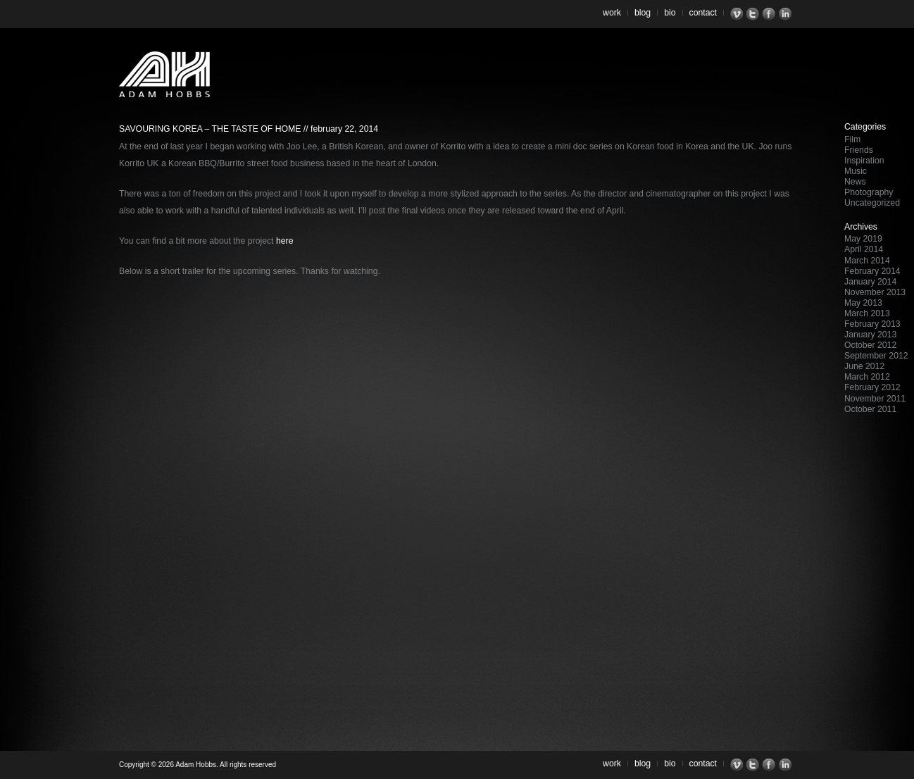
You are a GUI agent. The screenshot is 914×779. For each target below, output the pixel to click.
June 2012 (864, 366)
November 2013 (875, 292)
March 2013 (867, 313)
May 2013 (863, 303)
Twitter (754, 14)
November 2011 (875, 399)
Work (612, 13)
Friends (858, 150)
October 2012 (870, 345)
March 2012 (867, 377)
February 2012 (872, 387)
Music (855, 171)
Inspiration (864, 161)
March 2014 (867, 261)
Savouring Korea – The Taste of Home (210, 129)
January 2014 (870, 282)
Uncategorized (872, 203)
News (855, 182)
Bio (669, 13)
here (285, 241)
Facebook (771, 14)
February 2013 (872, 324)
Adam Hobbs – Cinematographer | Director (164, 74)
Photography (868, 192)
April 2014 (863, 249)
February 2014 (872, 271)
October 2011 (870, 409)
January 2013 (870, 334)
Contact (703, 13)
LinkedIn (787, 14)
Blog (642, 13)
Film (852, 139)
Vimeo (738, 14)
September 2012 (876, 356)
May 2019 (863, 239)
